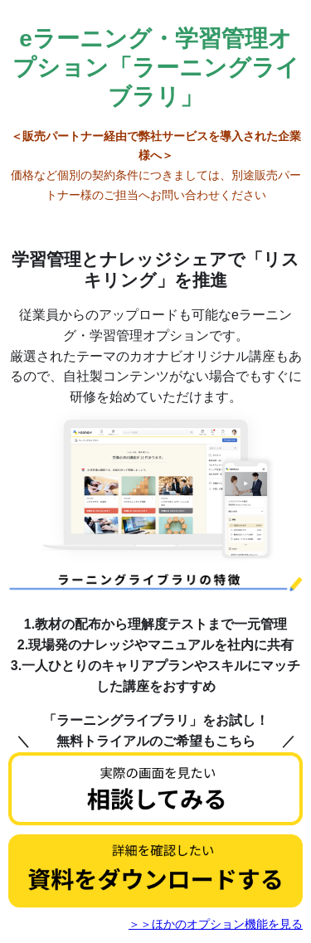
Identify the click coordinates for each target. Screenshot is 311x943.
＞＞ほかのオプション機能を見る (216, 924)
